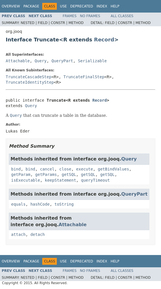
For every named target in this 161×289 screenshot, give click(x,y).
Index (101, 6)
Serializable (92, 61)
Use (63, 6)
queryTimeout (95, 180)
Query (41, 61)
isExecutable (25, 180)
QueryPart (62, 61)
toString (64, 204)
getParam (20, 174)
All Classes (122, 16)
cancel (47, 169)
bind (16, 169)
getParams (46, 174)
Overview (11, 6)
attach (18, 234)
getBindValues (113, 169)
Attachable (18, 61)
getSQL (69, 174)
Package (31, 6)
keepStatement (60, 180)
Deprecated (81, 6)
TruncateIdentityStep (30, 82)
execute (84, 169)
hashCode (39, 204)
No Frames (90, 16)
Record (104, 40)
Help (114, 6)
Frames (70, 16)
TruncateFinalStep (83, 77)
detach (37, 234)
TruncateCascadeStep (28, 77)
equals (18, 204)
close (65, 169)
